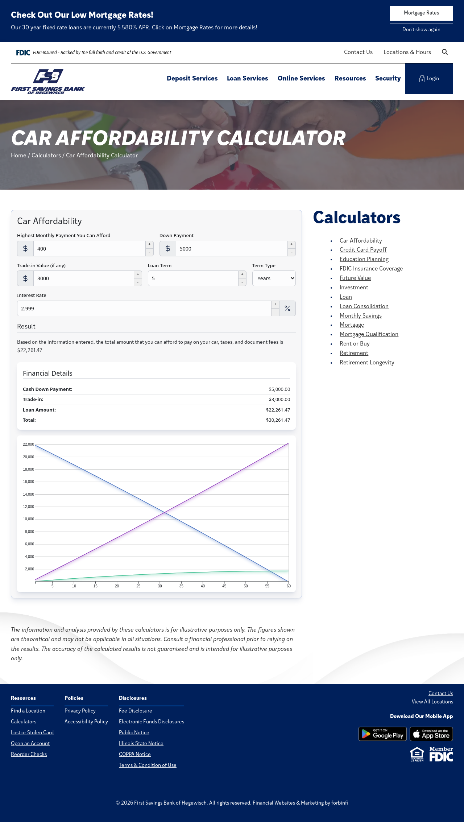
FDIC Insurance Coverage (371, 269)
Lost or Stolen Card (32, 733)
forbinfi (339, 803)
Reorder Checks (29, 754)
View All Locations (432, 702)
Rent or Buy (355, 344)
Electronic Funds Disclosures (151, 722)
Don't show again (421, 30)
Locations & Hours (407, 52)
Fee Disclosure (135, 711)
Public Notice (134, 733)
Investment (354, 288)
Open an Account (30, 744)
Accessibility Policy (86, 722)
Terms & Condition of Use (148, 765)
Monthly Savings (361, 316)
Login (429, 78)
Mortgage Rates (421, 13)
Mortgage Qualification (369, 335)
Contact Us (358, 52)
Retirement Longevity (367, 363)
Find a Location (28, 711)
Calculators (46, 156)
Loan (346, 297)
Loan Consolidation (364, 307)
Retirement (354, 353)
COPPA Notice (135, 754)
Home (18, 156)
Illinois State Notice (141, 744)
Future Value (355, 278)
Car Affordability (361, 241)
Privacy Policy (80, 711)
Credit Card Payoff (363, 250)
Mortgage (352, 325)
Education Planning (364, 260)
